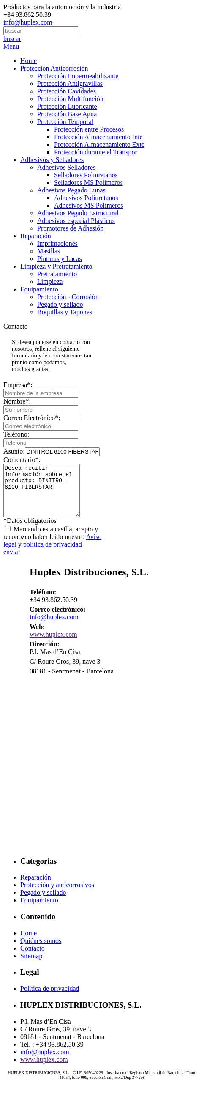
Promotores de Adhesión (70, 228)
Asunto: (51, 451)
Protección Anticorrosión (54, 68)
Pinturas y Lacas (59, 258)
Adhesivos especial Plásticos (76, 220)
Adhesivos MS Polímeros (88, 205)
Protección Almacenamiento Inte (98, 136)
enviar (11, 562)
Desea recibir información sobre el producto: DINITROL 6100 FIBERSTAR (45, 495)
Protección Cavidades (66, 91)
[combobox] (40, 30)
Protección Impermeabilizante (77, 76)
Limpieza (50, 281)
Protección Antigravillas (70, 83)
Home (28, 60)
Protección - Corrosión (68, 296)
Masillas (48, 251)
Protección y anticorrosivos (57, 895)
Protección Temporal (65, 121)
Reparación (35, 235)
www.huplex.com (53, 644)
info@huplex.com (27, 22)
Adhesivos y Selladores (52, 159)
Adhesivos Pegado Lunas (71, 190)
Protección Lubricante (67, 106)
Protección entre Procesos (89, 129)
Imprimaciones (57, 243)
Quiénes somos (40, 950)
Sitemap (31, 966)
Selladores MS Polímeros (88, 182)
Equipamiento (39, 289)
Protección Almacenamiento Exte (99, 144)
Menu (11, 46)
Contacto (32, 958)
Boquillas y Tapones (64, 312)
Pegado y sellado (60, 304)
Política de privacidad (49, 998)
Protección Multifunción (70, 98)
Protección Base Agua (67, 114)
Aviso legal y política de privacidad (52, 550)
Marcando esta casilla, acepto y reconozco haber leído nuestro (52, 547)
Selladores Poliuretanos (86, 175)
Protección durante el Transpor (95, 152)
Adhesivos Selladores (66, 167)
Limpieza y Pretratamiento (56, 266)
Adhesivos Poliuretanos (86, 197)
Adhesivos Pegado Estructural (78, 213)
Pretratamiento (57, 274)
